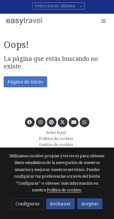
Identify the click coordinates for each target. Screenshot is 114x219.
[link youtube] (74, 122)
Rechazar (60, 204)
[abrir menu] (103, 21)
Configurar (28, 204)
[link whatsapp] (84, 122)
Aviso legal (56, 132)
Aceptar (89, 204)
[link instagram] (40, 122)
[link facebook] (29, 122)
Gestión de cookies (56, 144)
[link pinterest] (51, 122)
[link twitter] (62, 122)
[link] (24, 21)
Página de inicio (25, 82)
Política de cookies (56, 138)
